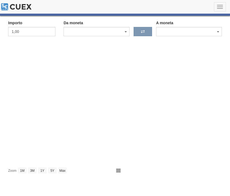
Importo (15, 23)
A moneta (164, 23)
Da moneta (73, 23)
